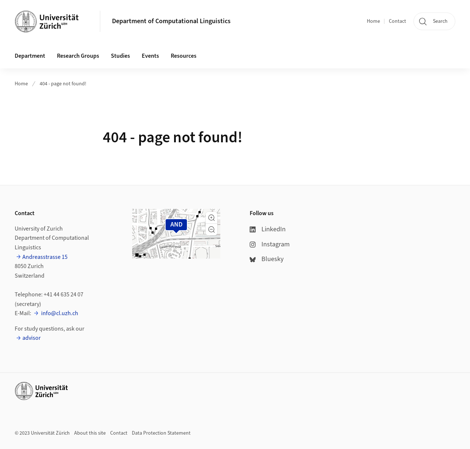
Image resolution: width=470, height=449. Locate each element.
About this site (90, 433)
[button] (211, 218)
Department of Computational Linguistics (171, 21)
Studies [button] (120, 56)
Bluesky (266, 259)
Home (373, 21)
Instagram (270, 244)
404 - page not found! (63, 84)
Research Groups (78, 56)
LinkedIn (268, 229)
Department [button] (30, 56)
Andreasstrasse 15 (45, 257)
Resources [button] (183, 56)
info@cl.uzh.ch (59, 313)
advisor (31, 338)
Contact (397, 21)
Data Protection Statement (161, 433)
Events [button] (150, 56)
